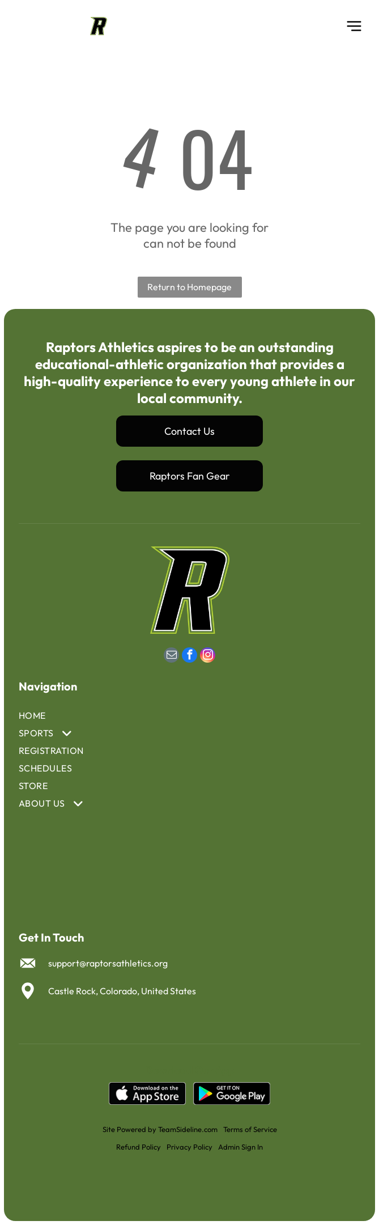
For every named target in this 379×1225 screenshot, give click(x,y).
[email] (171, 656)
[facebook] (189, 656)
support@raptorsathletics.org (108, 963)
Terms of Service (250, 1129)
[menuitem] (134, 715)
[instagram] (207, 656)
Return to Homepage (189, 287)
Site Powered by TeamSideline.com (160, 1129)
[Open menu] (354, 26)
